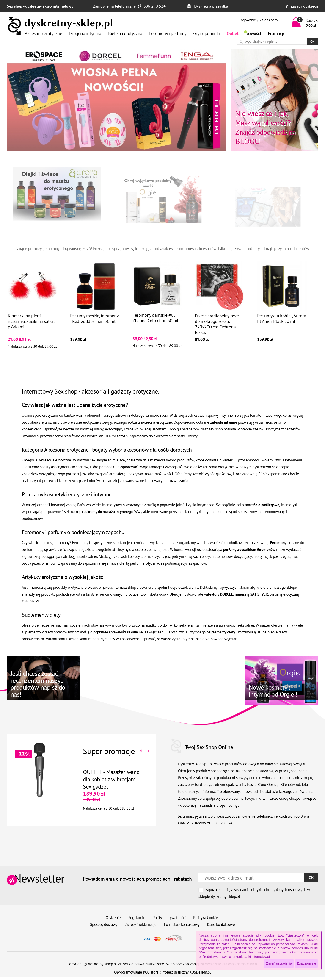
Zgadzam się (306, 963)
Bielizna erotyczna (125, 33)
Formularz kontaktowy (181, 924)
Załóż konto (269, 20)
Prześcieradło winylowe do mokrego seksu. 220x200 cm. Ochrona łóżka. (217, 342)
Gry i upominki (206, 33)
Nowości (253, 33)
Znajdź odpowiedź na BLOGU (265, 127)
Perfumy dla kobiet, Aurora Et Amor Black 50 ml (281, 336)
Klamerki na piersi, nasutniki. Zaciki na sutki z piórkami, (31, 339)
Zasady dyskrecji (304, 6)
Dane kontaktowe (221, 924)
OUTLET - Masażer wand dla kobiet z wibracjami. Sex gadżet (93, 779)
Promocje (276, 33)
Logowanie (247, 20)
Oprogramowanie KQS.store (136, 972)
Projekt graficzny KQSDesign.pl (186, 972)
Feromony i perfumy (167, 33)
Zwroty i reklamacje (141, 924)
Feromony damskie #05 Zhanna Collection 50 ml (155, 335)
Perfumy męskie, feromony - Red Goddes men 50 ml (94, 336)
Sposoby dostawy (103, 924)
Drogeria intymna (85, 33)
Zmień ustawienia (279, 963)
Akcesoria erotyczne (43, 33)
